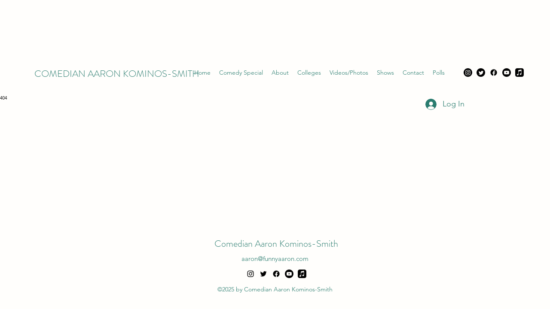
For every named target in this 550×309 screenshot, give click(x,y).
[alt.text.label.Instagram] (250, 274)
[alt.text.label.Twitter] (263, 274)
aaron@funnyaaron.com (275, 258)
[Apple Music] (519, 72)
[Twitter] (481, 72)
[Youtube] (506, 72)
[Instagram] (468, 72)
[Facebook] (493, 72)
